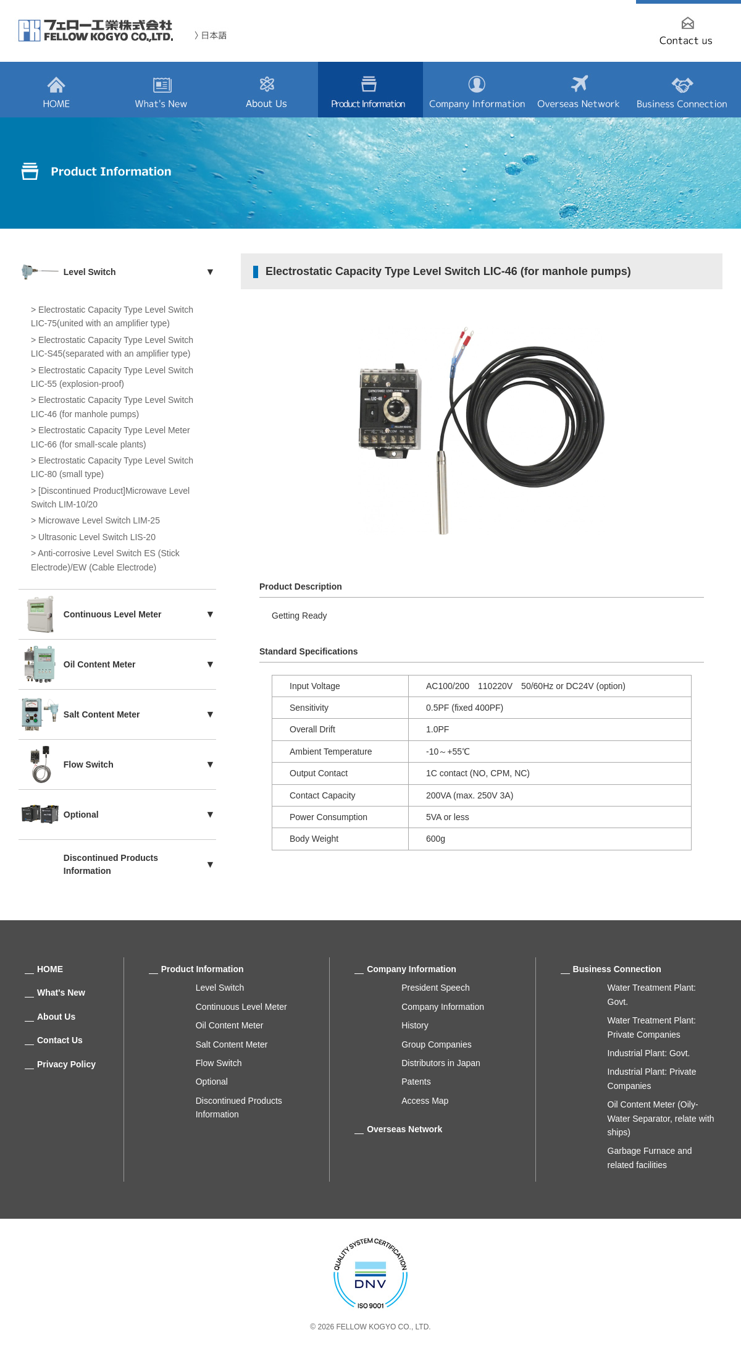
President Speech (435, 988)
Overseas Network (404, 1129)
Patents (415, 1081)
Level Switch (220, 988)
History (415, 1025)
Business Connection (617, 969)
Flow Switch (219, 1063)
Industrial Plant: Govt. (649, 1053)
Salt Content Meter (232, 1044)
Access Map (424, 1101)
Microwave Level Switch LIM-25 (99, 520)
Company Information (411, 969)
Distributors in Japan (440, 1063)
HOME (50, 969)
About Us (56, 1017)
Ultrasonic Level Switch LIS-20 (97, 537)
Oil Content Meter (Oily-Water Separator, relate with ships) (661, 1118)
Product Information (202, 969)
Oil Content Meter (230, 1025)
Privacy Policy (66, 1064)
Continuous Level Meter (241, 1007)
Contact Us (60, 1040)
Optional (212, 1081)
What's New (61, 992)
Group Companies (436, 1044)
